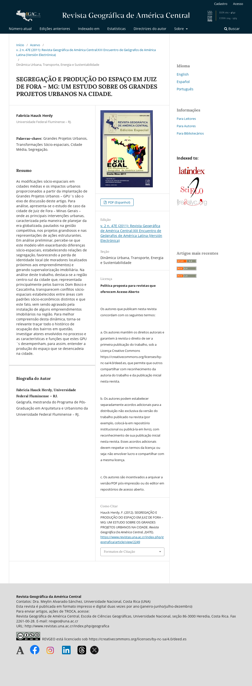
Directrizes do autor (150, 28)
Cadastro (220, 3)
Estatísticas (116, 28)
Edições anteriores (55, 28)
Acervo (35, 45)
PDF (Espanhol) (118, 202)
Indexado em (88, 28)
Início (20, 45)
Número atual (20, 28)
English (183, 74)
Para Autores (186, 126)
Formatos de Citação (119, 551)
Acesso (238, 3)
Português (185, 89)
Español (183, 81)
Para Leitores (186, 118)
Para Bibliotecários (190, 133)
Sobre (179, 28)
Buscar (232, 28)
